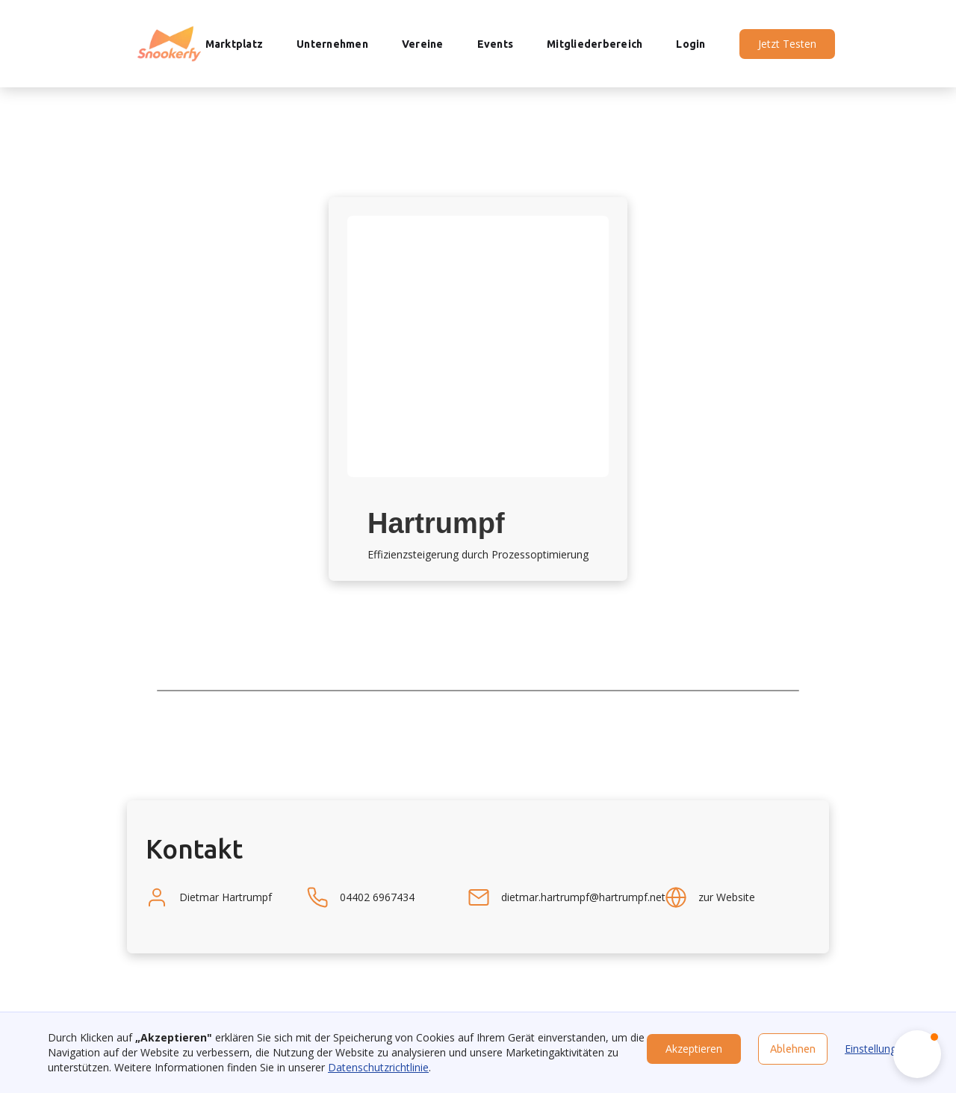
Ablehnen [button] (793, 1049)
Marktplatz (234, 44)
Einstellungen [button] (876, 1048)
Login (690, 44)
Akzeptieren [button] (693, 1048)
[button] (917, 1054)
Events (495, 44)
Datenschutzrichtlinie (378, 1067)
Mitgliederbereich (594, 44)
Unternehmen (332, 44)
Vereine (423, 44)
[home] (169, 43)
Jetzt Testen (787, 44)
